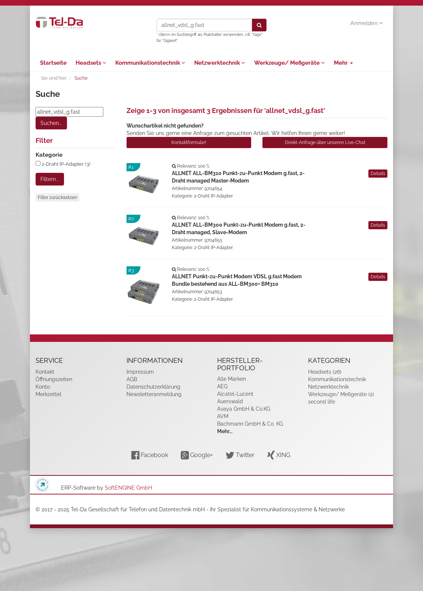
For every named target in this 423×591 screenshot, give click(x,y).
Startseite (53, 62)
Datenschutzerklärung (153, 387)
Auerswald (230, 401)
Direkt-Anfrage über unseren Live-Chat (325, 142)
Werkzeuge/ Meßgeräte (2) (341, 394)
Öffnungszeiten (54, 379)
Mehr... (224, 431)
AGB (132, 379)
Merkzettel (48, 394)
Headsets (91, 62)
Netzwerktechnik (219, 62)
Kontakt (45, 372)
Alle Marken (231, 379)
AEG (222, 386)
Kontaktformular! (188, 142)
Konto (43, 387)
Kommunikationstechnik (150, 62)
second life (321, 402)
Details (378, 173)
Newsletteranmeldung (154, 394)
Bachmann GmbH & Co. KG (250, 424)
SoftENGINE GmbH (128, 488)
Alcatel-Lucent (235, 394)
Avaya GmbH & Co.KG (243, 409)
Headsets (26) (324, 372)
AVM (222, 416)
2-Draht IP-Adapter (213, 196)
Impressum (140, 372)
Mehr (343, 62)
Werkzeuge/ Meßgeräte (289, 62)
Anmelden (366, 23)
